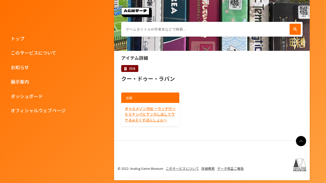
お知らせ (20, 67)
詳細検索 (208, 168)
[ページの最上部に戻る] (301, 141)
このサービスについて (33, 52)
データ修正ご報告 (230, 168)
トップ (17, 38)
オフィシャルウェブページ (38, 110)
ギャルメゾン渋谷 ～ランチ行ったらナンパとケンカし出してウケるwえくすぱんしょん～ (150, 114)
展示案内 (20, 81)
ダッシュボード (27, 96)
